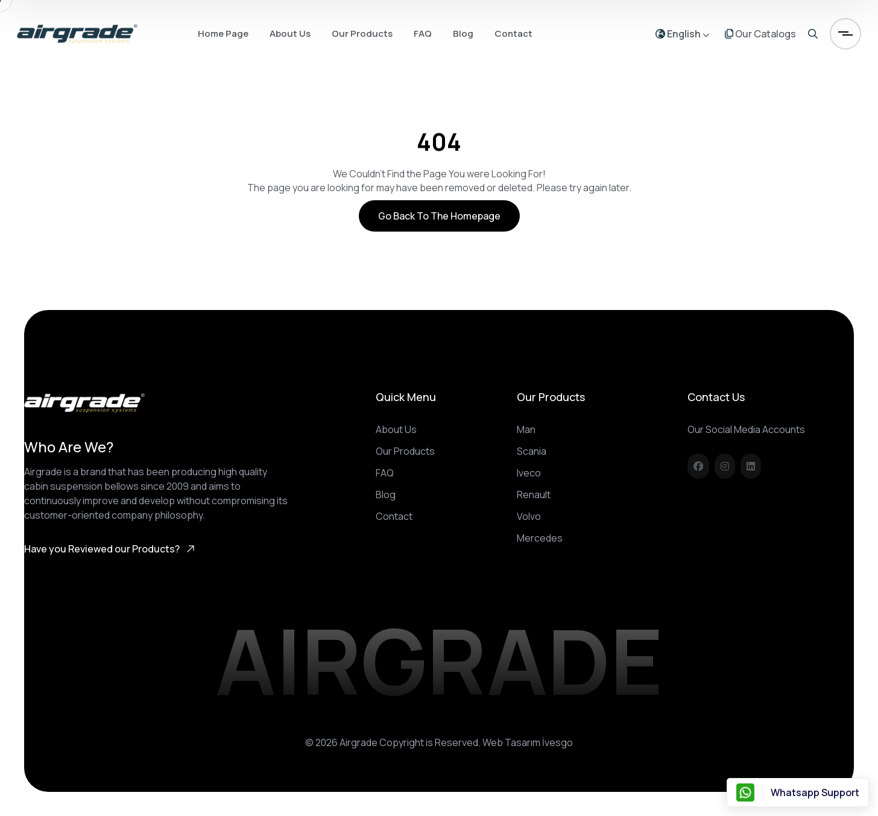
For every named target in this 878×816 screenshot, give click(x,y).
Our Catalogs (760, 33)
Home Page (223, 33)
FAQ (423, 33)
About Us (290, 33)
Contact (513, 33)
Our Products (362, 33)
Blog (463, 33)
